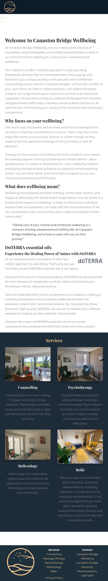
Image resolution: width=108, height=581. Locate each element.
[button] (100, 24)
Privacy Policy (54, 577)
